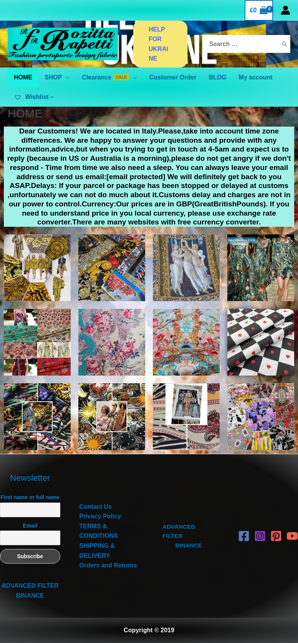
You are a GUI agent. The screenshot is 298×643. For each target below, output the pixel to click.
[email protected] (135, 177)
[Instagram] (260, 536)
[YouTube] (292, 536)
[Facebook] (244, 536)
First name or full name (30, 497)
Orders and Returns (108, 565)
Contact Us (95, 506)
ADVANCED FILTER (30, 585)
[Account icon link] (285, 10)
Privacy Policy (100, 516)
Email (30, 526)
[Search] (284, 44)
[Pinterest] (276, 536)
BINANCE (30, 595)
